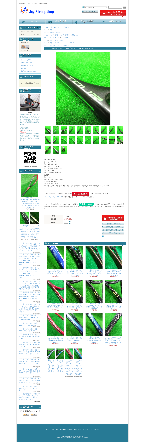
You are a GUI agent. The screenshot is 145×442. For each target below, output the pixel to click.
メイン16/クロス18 (69, 43)
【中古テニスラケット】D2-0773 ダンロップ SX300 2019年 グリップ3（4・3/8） (113, 294)
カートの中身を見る (30, 77)
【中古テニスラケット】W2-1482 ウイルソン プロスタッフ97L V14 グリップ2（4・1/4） (113, 261)
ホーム (32, 21)
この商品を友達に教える (114, 227)
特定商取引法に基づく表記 (68, 430)
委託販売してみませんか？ (29, 71)
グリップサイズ (54, 37)
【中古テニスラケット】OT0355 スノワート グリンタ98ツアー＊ (29, 336)
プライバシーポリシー (85, 430)
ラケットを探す (85, 21)
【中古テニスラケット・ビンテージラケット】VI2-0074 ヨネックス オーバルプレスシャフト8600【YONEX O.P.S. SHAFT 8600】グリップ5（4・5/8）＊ (35, 225)
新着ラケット (25, 43)
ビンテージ (25, 48)
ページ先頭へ (122, 422)
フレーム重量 (54, 40)
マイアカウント (90, 11)
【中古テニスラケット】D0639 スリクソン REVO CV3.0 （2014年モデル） (29, 317)
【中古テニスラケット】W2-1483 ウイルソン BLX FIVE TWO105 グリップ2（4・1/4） (55, 294)
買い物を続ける (114, 233)
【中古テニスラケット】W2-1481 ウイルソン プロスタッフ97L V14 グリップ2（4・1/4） (94, 261)
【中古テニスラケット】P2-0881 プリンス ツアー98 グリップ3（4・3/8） (29, 388)
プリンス (66, 27)
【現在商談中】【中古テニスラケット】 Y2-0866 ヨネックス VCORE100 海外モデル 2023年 (78, 362)
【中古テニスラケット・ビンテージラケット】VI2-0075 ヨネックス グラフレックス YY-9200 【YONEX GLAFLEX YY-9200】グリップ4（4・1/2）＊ (29, 247)
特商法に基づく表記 (114, 224)
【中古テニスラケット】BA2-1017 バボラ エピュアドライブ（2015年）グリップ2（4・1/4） (51, 360)
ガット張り (47, 197)
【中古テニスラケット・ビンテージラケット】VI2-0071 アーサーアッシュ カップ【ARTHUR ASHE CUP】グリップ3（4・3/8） (29, 296)
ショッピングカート (113, 13)
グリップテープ (57, 197)
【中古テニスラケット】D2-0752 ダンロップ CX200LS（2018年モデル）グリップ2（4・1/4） (29, 380)
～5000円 (58, 32)
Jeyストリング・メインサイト (30, 34)
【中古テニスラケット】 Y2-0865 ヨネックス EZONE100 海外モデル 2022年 (94, 328)
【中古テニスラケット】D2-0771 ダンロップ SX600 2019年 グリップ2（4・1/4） (74, 294)
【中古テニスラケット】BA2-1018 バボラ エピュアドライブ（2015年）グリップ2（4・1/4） (60, 360)
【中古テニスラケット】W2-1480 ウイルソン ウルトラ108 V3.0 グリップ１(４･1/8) (74, 261)
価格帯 (52, 32)
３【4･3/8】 (64, 37)
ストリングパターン (56, 43)
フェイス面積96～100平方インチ (70, 35)
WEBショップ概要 (26, 62)
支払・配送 (55, 430)
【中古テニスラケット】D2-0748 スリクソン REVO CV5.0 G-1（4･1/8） (29, 344)
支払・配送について (59, 21)
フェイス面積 (54, 35)
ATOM (34, 415)
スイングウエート (55, 45)
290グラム (63, 40)
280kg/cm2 (65, 45)
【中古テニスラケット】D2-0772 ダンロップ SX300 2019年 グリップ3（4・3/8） (94, 294)
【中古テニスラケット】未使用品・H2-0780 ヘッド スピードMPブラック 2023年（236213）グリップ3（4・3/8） (113, 329)
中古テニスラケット (27, 31)
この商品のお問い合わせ (114, 230)
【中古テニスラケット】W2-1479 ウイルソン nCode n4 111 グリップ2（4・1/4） (55, 261)
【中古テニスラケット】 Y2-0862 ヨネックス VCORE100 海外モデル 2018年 (55, 328)
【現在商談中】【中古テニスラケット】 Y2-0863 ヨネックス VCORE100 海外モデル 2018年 (69, 362)
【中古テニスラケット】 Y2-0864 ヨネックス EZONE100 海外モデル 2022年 (74, 328)
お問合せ (112, 21)
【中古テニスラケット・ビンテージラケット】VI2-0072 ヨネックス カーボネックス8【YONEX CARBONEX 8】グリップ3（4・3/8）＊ (24, 225)
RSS (26, 415)
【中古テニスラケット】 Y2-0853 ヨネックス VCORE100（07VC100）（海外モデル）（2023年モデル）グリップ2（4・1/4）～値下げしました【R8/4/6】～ (30, 191)
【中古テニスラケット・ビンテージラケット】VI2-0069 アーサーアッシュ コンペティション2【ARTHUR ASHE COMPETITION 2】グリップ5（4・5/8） (29, 285)
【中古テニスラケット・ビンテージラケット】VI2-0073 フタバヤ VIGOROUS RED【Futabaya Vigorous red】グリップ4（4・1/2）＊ (29, 308)
